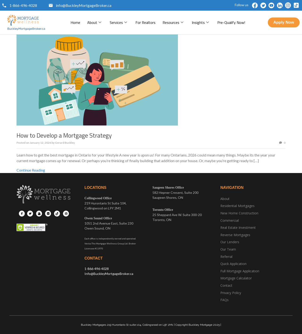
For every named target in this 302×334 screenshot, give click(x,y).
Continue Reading (31, 170)
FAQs (224, 300)
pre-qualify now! (231, 22)
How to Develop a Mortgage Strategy (64, 135)
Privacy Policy (230, 293)
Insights (200, 22)
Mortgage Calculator (236, 278)
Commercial (229, 220)
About (94, 22)
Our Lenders (229, 242)
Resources (173, 22)
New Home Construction (239, 213)
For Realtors (145, 22)
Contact (226, 285)
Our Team (228, 249)
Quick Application (233, 263)
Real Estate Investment (238, 227)
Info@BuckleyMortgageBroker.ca (108, 274)
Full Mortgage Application (239, 271)
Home (75, 22)
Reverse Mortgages (235, 235)
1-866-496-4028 (96, 269)
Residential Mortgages (237, 206)
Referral (226, 256)
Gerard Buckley (65, 142)
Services (118, 22)
